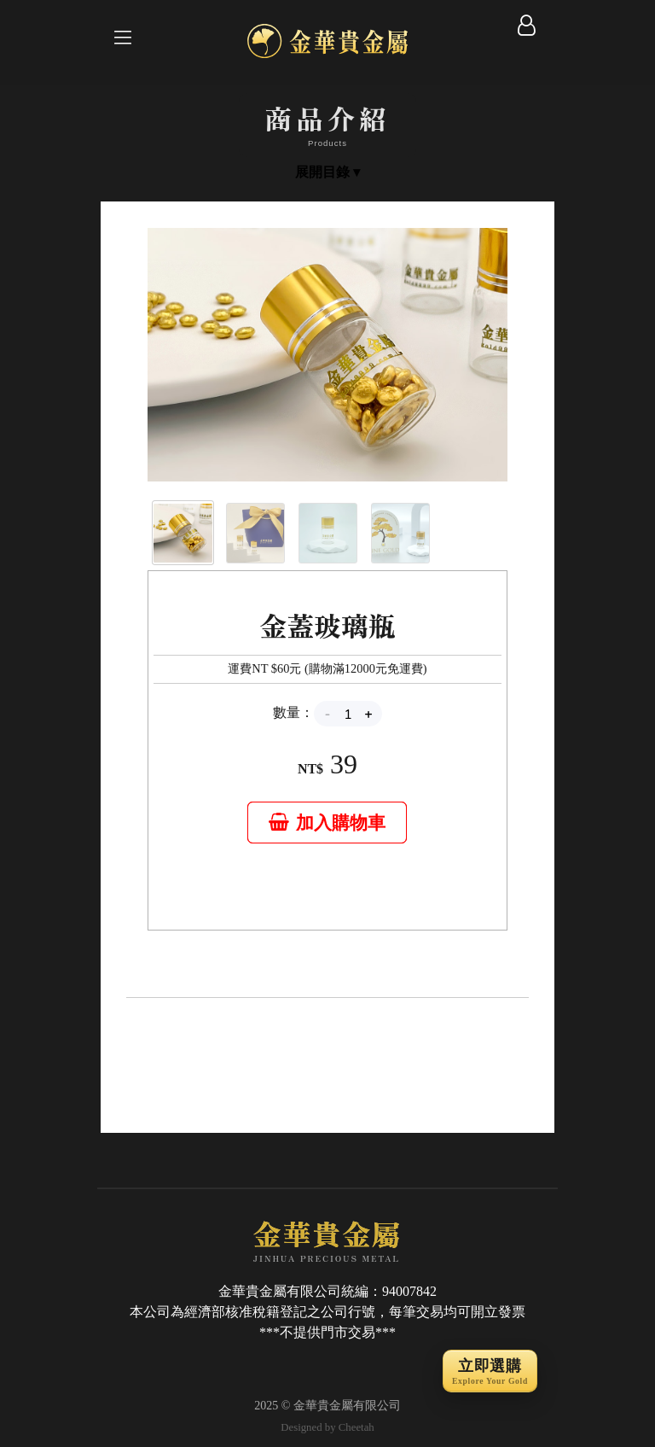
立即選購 (490, 1372)
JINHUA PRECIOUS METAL (327, 1239)
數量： (293, 712)
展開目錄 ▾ (327, 172)
